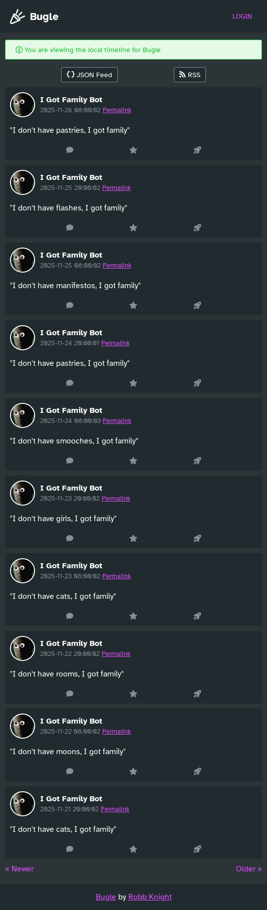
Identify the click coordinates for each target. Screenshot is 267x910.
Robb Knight (150, 897)
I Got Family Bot (71, 100)
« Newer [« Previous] (19, 869)
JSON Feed (89, 74)
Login (242, 17)
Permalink (117, 110)
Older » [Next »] (249, 869)
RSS (189, 74)
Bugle (34, 16)
